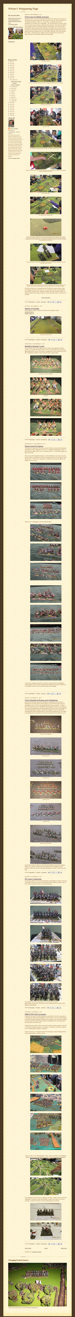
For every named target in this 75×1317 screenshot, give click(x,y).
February (13, 99)
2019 (11, 74)
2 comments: (44, 872)
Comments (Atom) (36, 1252)
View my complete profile (14, 158)
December (13, 79)
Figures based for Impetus (34, 446)
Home (46, 1248)
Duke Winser (14, 128)
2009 (11, 115)
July (12, 91)
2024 (11, 65)
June (12, 93)
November (13, 86)
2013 (11, 108)
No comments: (44, 339)
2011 (11, 111)
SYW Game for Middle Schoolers (37, 17)
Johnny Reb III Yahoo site (14, 19)
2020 (11, 72)
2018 (11, 76)
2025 (11, 63)
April (12, 95)
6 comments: (43, 301)
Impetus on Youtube (15, 84)
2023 (11, 67)
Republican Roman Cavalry (35, 346)
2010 (11, 113)
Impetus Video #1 (29, 312)
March (12, 97)
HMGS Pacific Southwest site (14, 18)
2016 (11, 102)
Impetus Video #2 (29, 313)
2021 (11, 70)
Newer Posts (28, 1248)
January (13, 100)
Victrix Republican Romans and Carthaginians (41, 700)
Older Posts (64, 1248)
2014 (11, 106)
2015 (11, 104)
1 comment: (43, 693)
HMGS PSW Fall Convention (35, 1014)
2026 (11, 61)
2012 (11, 109)
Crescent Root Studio (13, 24)
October (13, 88)
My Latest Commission (33, 879)
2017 (11, 77)
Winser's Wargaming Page (23, 8)
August (13, 90)
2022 (11, 69)
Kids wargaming (46, 297)
